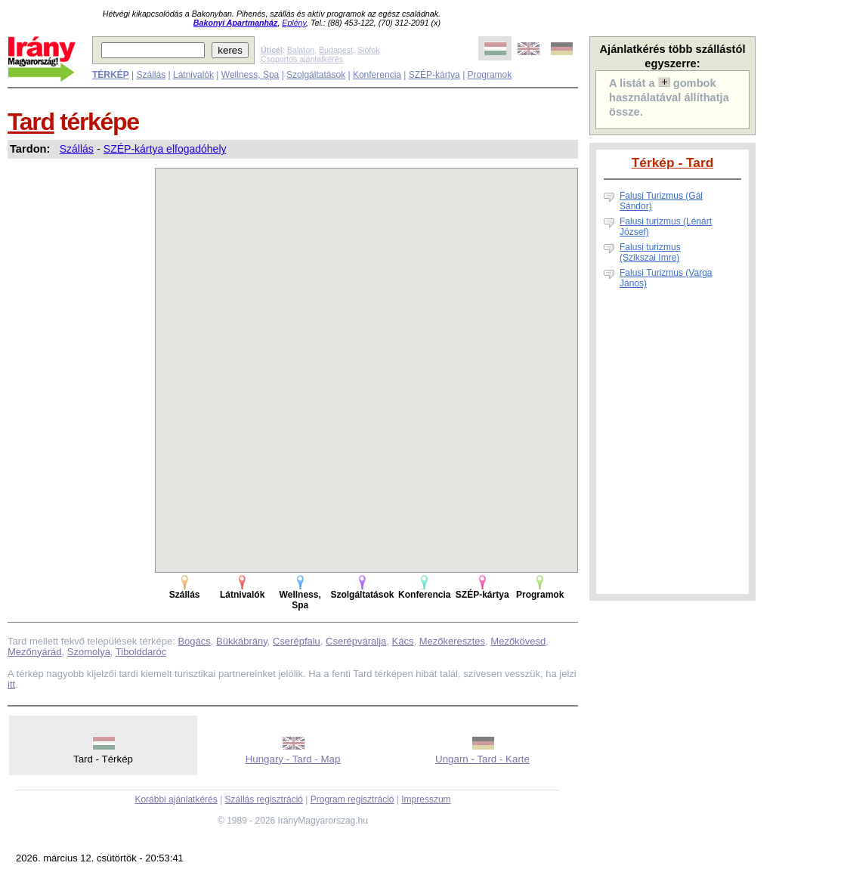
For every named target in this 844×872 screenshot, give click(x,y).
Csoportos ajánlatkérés (302, 58)
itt (11, 684)
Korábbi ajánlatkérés (175, 799)
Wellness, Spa (250, 75)
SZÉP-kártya (434, 75)
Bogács (194, 641)
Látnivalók (193, 75)
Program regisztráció (352, 799)
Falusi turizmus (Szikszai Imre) (650, 252)
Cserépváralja (356, 641)
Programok (490, 75)
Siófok (368, 49)
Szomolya (88, 651)
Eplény (294, 22)
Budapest (336, 49)
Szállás (150, 75)
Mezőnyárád (35, 651)
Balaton (300, 49)
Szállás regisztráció (264, 799)
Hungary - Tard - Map (293, 759)
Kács (403, 641)
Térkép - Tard (673, 162)
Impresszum (425, 799)
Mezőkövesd (518, 641)
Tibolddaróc (141, 651)
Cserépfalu (296, 641)
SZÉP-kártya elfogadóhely (165, 149)
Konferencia (377, 75)
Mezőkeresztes (452, 641)
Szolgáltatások (315, 75)
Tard (31, 121)
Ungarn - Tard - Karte (482, 759)
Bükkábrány (241, 641)
